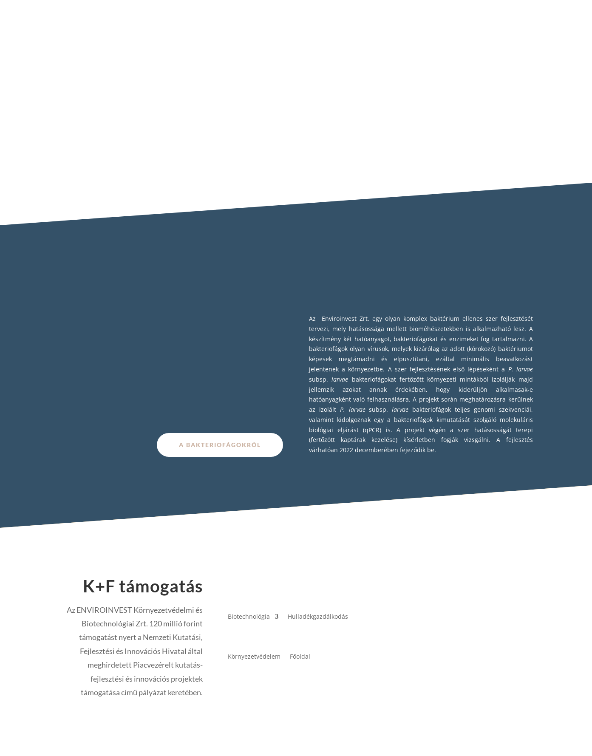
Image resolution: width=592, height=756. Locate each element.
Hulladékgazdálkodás (318, 616)
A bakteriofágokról (220, 444)
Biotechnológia (249, 616)
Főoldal (300, 656)
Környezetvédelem (254, 656)
